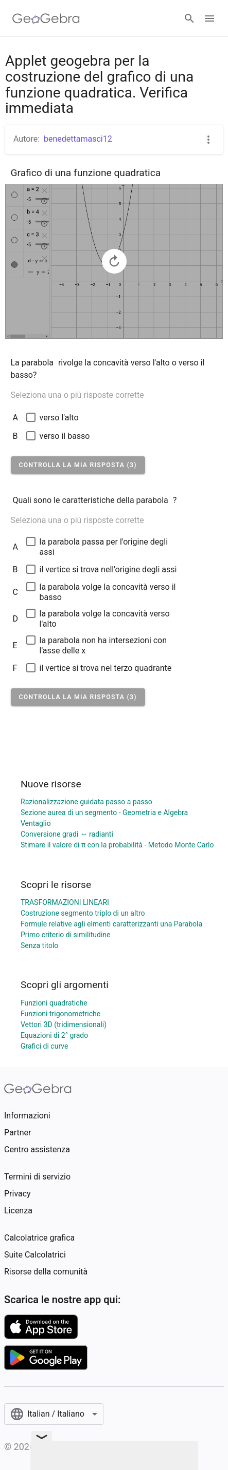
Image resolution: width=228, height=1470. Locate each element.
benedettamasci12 (78, 139)
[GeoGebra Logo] (46, 18)
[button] (78, 465)
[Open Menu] (209, 18)
